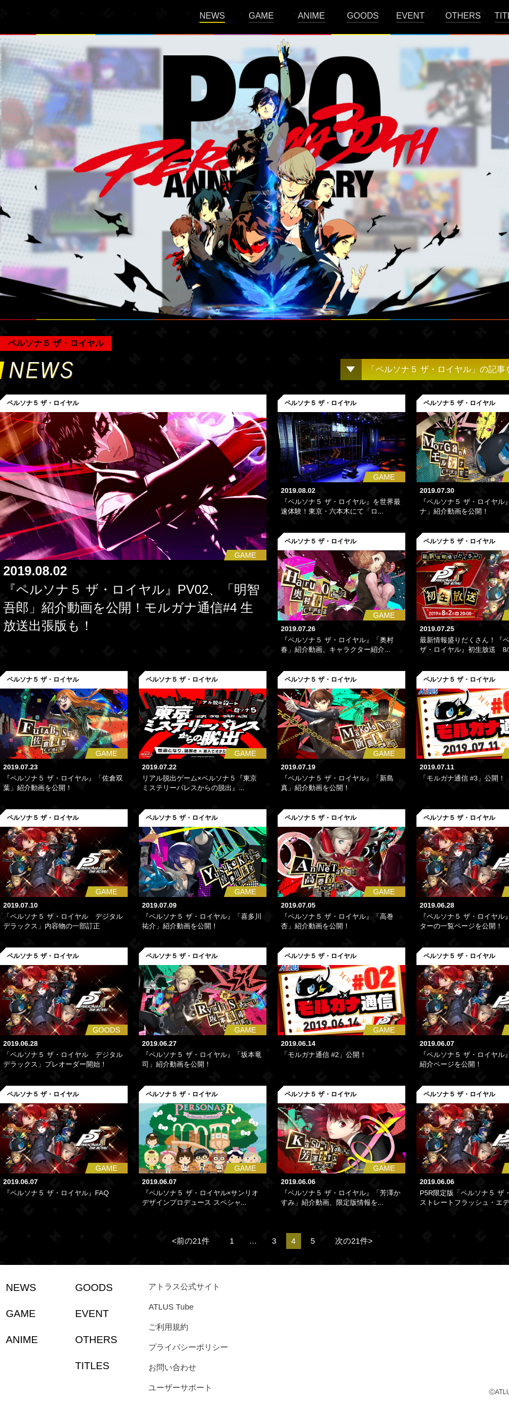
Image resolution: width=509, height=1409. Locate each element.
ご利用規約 (168, 1326)
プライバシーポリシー (188, 1347)
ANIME (311, 15)
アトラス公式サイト (184, 1286)
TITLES (92, 1365)
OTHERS (463, 15)
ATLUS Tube (171, 1306)
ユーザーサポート (180, 1387)
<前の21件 (190, 1240)
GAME (260, 15)
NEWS (212, 15)
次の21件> (353, 1240)
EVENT (410, 15)
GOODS (363, 15)
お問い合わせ (172, 1367)
